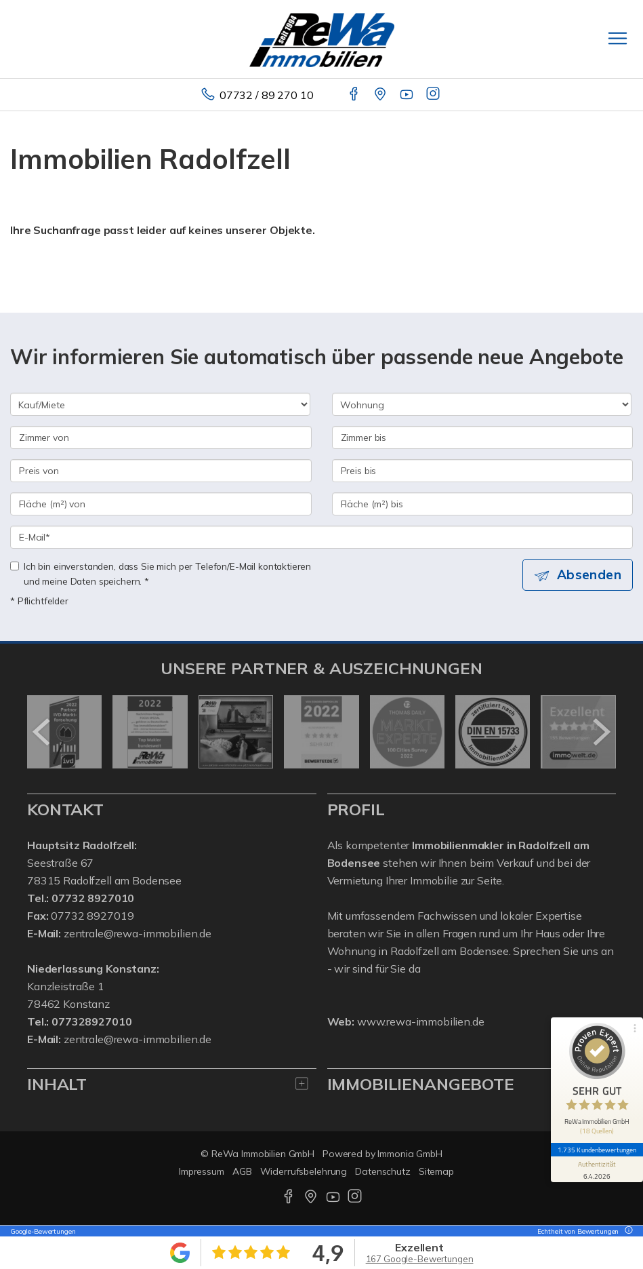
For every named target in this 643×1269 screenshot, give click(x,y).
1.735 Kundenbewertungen (597, 1149)
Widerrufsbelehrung (304, 1171)
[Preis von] (161, 470)
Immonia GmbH (409, 1154)
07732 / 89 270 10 (267, 95)
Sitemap (436, 1171)
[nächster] (600, 732)
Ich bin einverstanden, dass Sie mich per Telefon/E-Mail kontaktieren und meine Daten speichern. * (160, 573)
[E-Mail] (321, 537)
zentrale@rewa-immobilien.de (137, 933)
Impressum (201, 1171)
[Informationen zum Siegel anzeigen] (597, 1169)
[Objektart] (482, 404)
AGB (242, 1171)
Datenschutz (383, 1171)
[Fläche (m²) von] (161, 503)
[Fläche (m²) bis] (483, 503)
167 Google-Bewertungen (420, 1258)
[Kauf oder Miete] (160, 404)
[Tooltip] (627, 1231)
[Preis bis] (483, 470)
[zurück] (42, 732)
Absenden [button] (589, 574)
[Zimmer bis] (483, 437)
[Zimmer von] (161, 437)
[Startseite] (321, 38)
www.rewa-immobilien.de (420, 1021)
